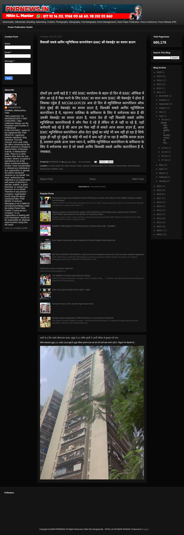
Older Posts (138, 179)
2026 (159, 72)
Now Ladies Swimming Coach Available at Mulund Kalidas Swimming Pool (83, 240)
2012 (159, 218)
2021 (159, 92)
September (164, 104)
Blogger (145, 529)
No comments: (85, 162)
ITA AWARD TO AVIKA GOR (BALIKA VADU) (71, 276)
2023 (159, 84)
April (161, 169)
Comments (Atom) (98, 186)
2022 (159, 88)
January (163, 181)
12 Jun (164, 148)
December (164, 96)
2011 (159, 222)
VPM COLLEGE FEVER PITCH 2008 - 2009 (71, 290)
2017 (159, 198)
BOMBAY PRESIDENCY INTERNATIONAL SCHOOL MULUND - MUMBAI (83, 226)
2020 (159, 186)
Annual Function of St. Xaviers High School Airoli (72, 304)
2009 (159, 230)
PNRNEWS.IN (14, 107)
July (161, 112)
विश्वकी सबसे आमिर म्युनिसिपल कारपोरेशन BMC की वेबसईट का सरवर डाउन (87, 42)
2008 (159, 234)
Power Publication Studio (20, 27)
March (162, 173)
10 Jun (164, 152)
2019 (159, 190)
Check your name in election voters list (56, 268)
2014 (159, 210)
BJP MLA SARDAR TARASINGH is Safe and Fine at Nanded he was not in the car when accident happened (98, 254)
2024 (159, 80)
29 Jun (164, 119)
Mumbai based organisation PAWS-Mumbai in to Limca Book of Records (82, 318)
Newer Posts (46, 179)
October (163, 100)
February (163, 177)
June (161, 116)
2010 (159, 226)
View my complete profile (16, 228)
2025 (159, 76)
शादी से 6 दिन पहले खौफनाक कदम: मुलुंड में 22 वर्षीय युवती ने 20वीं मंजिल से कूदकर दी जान (79, 338)
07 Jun (164, 160)
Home (92, 179)
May (161, 165)
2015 (159, 206)
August (162, 108)
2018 (159, 194)
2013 (159, 214)
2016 (159, 202)
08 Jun (164, 156)
